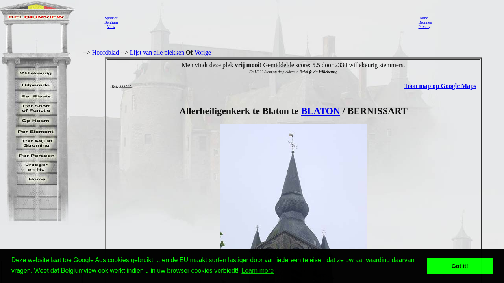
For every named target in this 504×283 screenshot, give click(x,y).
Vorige (203, 52)
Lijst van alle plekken (157, 52)
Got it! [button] (460, 266)
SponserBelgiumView (111, 22)
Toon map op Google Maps (440, 86)
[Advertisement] (265, 22)
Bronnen (425, 22)
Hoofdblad (105, 52)
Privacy (424, 26)
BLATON (320, 111)
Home (423, 18)
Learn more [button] (257, 270)
